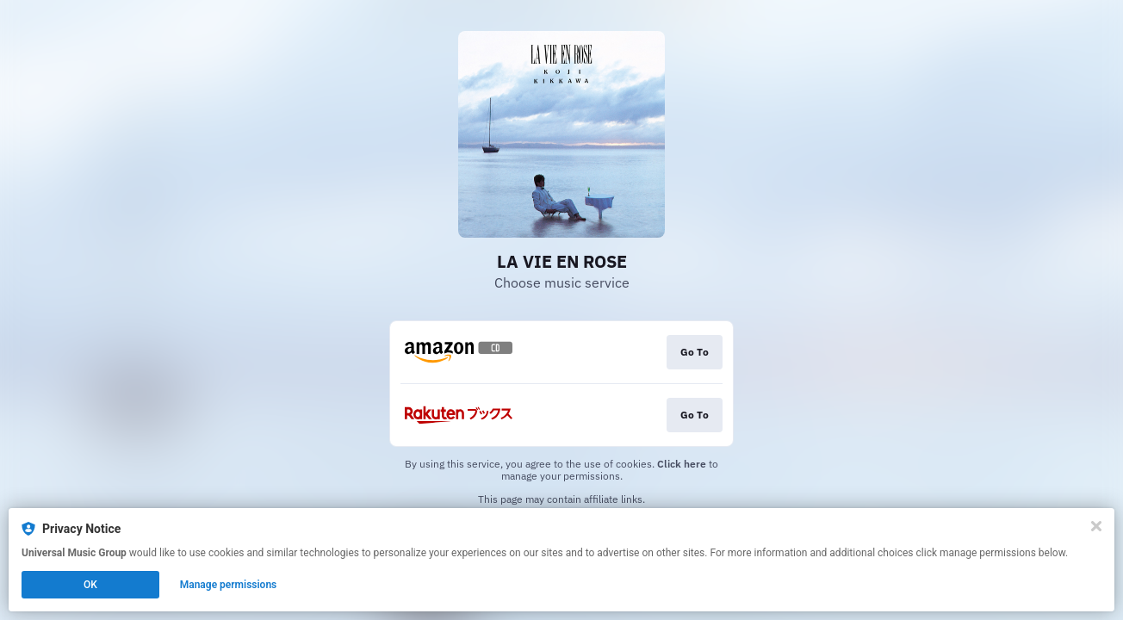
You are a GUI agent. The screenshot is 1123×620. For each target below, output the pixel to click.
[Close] (1096, 526)
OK (90, 585)
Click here (681, 463)
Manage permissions (228, 585)
